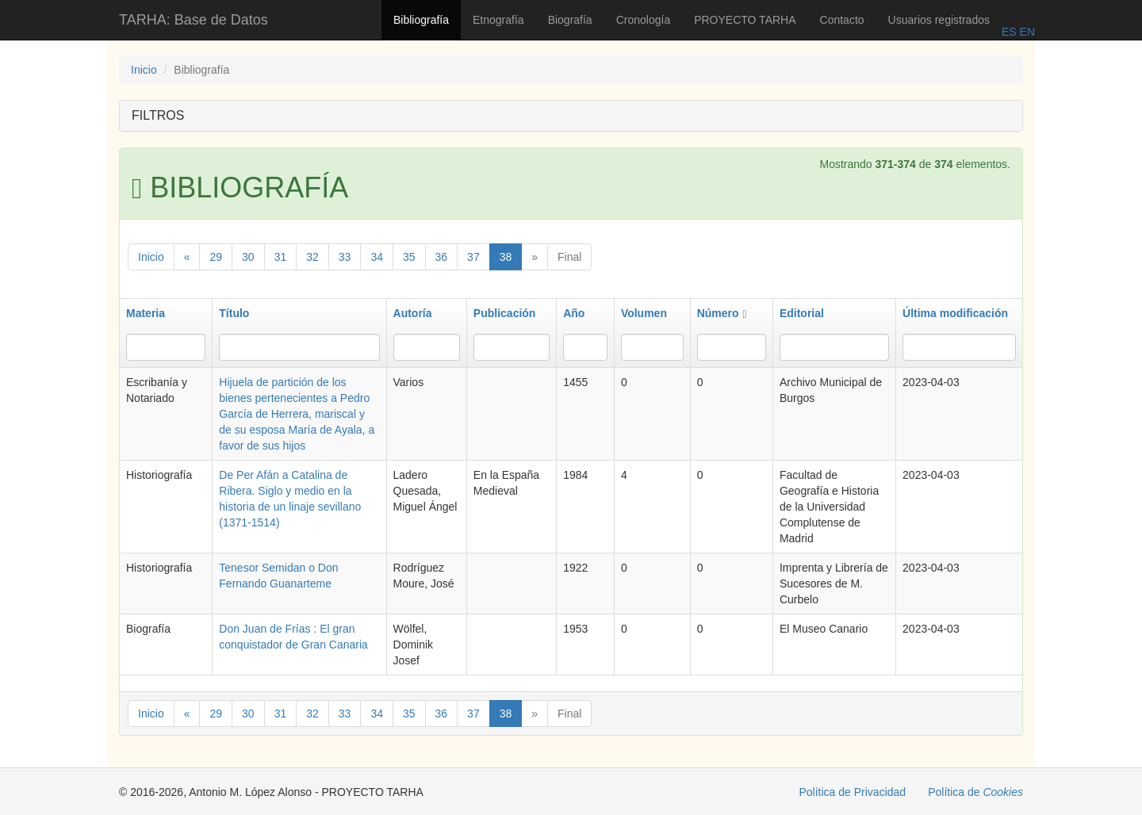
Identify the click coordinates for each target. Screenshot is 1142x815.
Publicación (504, 313)
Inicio (144, 69)
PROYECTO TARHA (744, 19)
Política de (975, 792)
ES (1009, 31)
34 (376, 257)
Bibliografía (421, 19)
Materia (145, 313)
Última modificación (955, 313)
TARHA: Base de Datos (193, 20)
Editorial (802, 313)
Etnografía (498, 19)
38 (506, 257)
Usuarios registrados (939, 19)
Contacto (842, 19)
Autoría (412, 313)
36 (441, 257)
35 (409, 257)
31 (280, 257)
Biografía (570, 19)
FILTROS (158, 115)
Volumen (644, 313)
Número (722, 313)
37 (473, 257)
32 (312, 257)
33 (345, 257)
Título (234, 313)
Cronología (643, 19)
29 (215, 257)
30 (248, 257)
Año (573, 313)
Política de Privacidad (852, 792)
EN (1026, 31)
